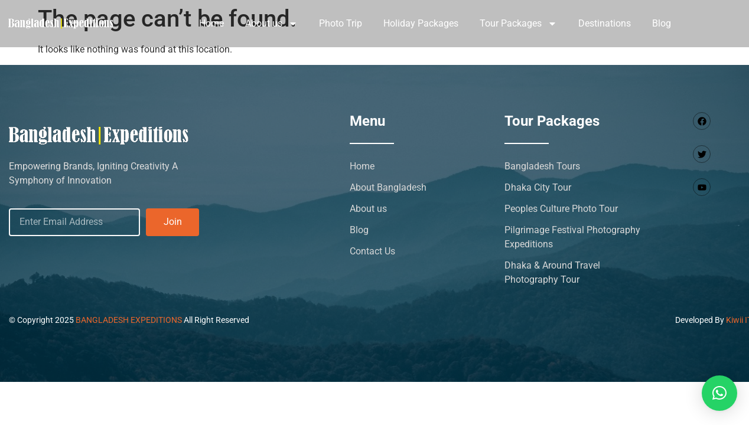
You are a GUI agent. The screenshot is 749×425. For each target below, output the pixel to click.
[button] (719, 393)
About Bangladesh (388, 187)
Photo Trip (340, 23)
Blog (661, 23)
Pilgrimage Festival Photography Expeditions (572, 237)
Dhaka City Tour (537, 187)
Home (211, 23)
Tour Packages (518, 23)
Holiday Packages (420, 23)
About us (271, 23)
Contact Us (372, 251)
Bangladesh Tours (542, 166)
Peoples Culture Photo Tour (561, 208)
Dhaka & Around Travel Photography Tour (552, 272)
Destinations (604, 23)
